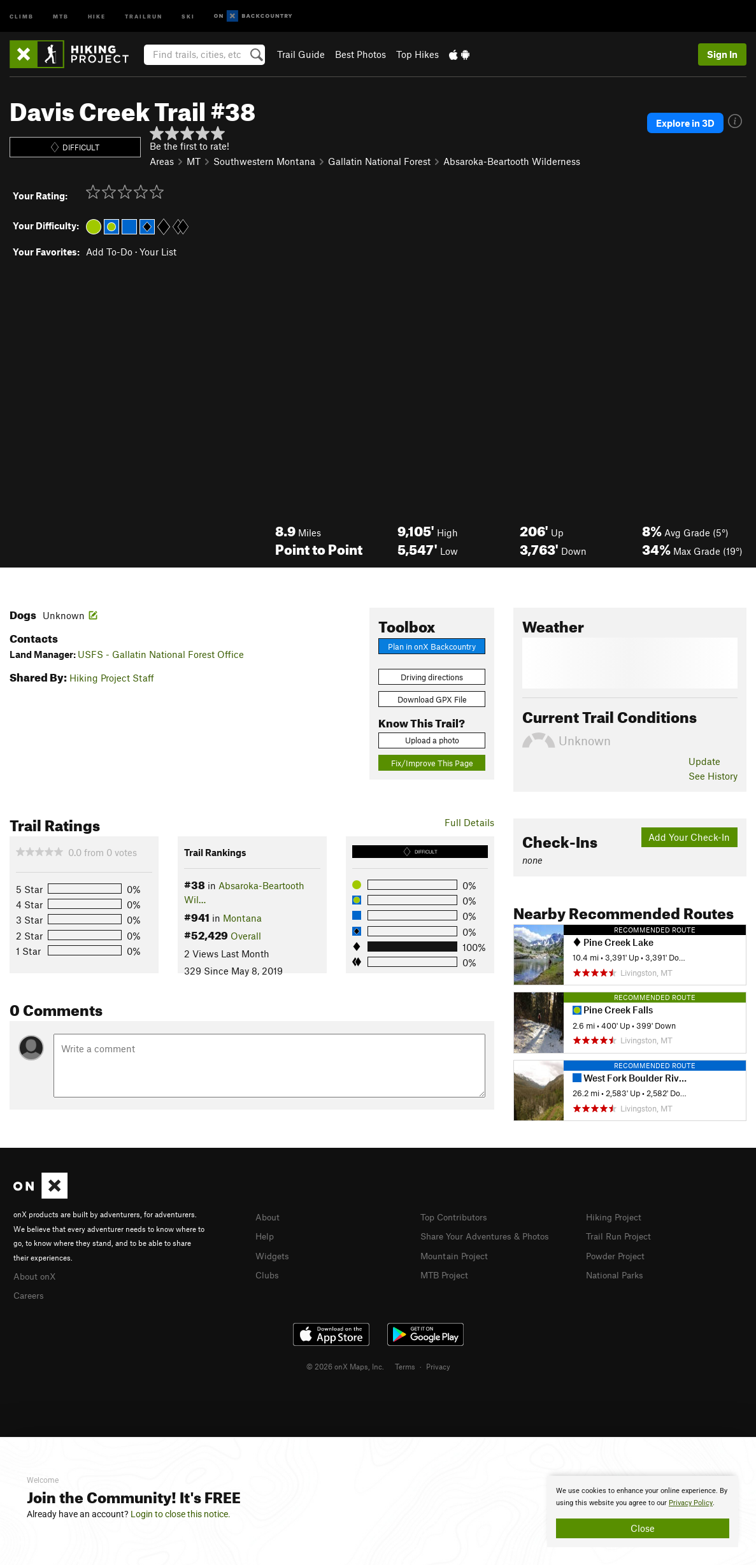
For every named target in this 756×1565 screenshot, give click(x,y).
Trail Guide (301, 54)
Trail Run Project (621, 1235)
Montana (242, 918)
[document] (642, 1511)
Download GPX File (432, 699)
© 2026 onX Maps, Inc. (345, 1364)
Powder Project (618, 1254)
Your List (157, 251)
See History (713, 776)
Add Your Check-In (689, 837)
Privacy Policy (691, 1503)
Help (265, 1235)
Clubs (268, 1272)
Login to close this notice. (181, 1514)
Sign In (722, 54)
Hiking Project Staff (111, 677)
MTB (61, 15)
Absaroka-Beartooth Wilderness (511, 161)
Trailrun (143, 15)
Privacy (438, 1364)
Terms (405, 1364)
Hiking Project (616, 1216)
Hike (97, 15)
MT (194, 161)
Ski (188, 15)
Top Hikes (417, 54)
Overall (246, 935)
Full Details (469, 822)
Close (643, 1528)
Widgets (273, 1254)
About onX (36, 1275)
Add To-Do (109, 251)
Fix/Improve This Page (432, 763)
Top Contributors (456, 1216)
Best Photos (360, 54)
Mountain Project (457, 1254)
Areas (162, 161)
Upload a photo (432, 740)
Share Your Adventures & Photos (490, 1235)
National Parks (617, 1272)
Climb (22, 15)
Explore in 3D (685, 123)
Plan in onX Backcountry (432, 646)
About (268, 1216)
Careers (29, 1293)
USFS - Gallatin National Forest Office (161, 654)
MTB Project (446, 1272)
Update (704, 761)
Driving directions (432, 677)
